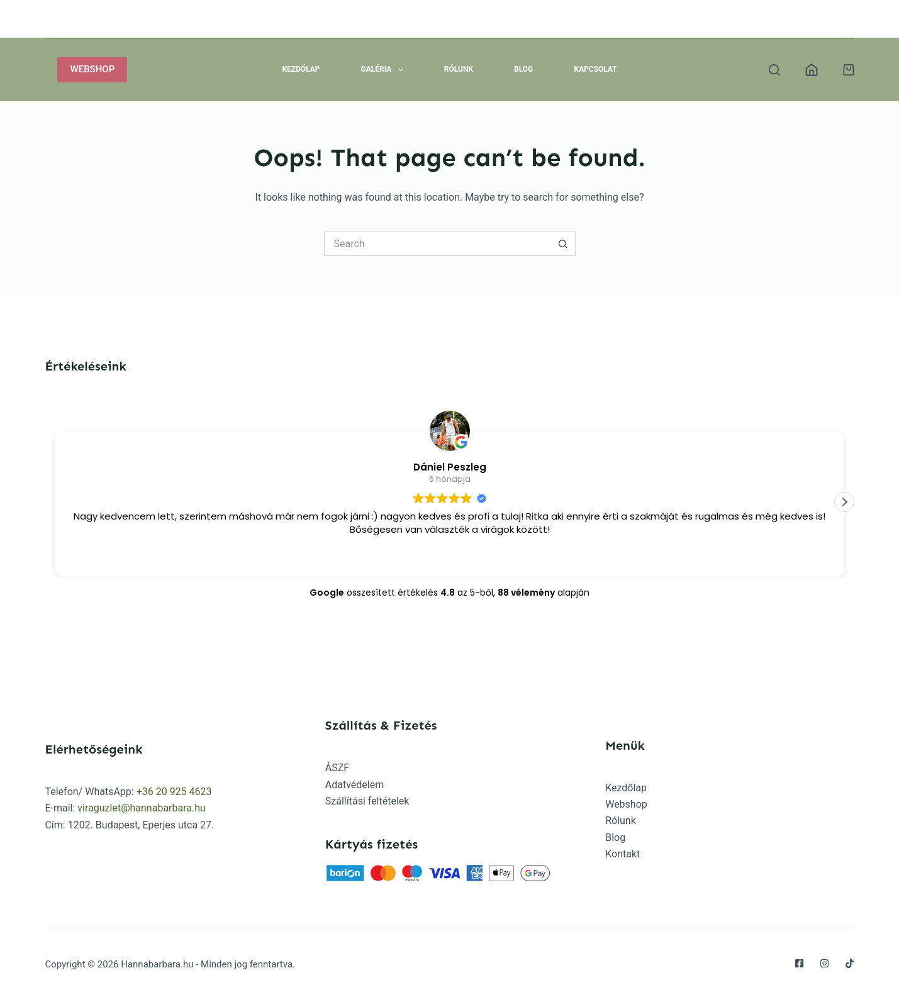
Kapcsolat (595, 69)
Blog (523, 69)
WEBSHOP (92, 69)
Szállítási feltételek (367, 801)
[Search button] (563, 243)
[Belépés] (811, 70)
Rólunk (458, 69)
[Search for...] (437, 243)
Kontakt (622, 854)
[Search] (774, 69)
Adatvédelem (354, 785)
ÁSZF (337, 768)
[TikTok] (849, 963)
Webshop (626, 804)
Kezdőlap (301, 69)
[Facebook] (799, 963)
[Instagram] (824, 963)
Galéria (384, 69)
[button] (844, 502)
